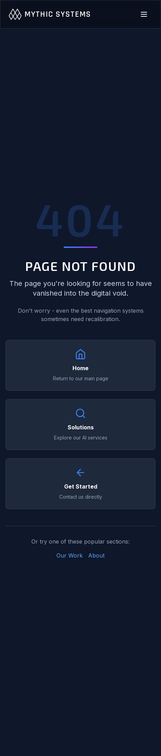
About (96, 555)
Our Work (69, 555)
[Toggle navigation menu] (144, 14)
